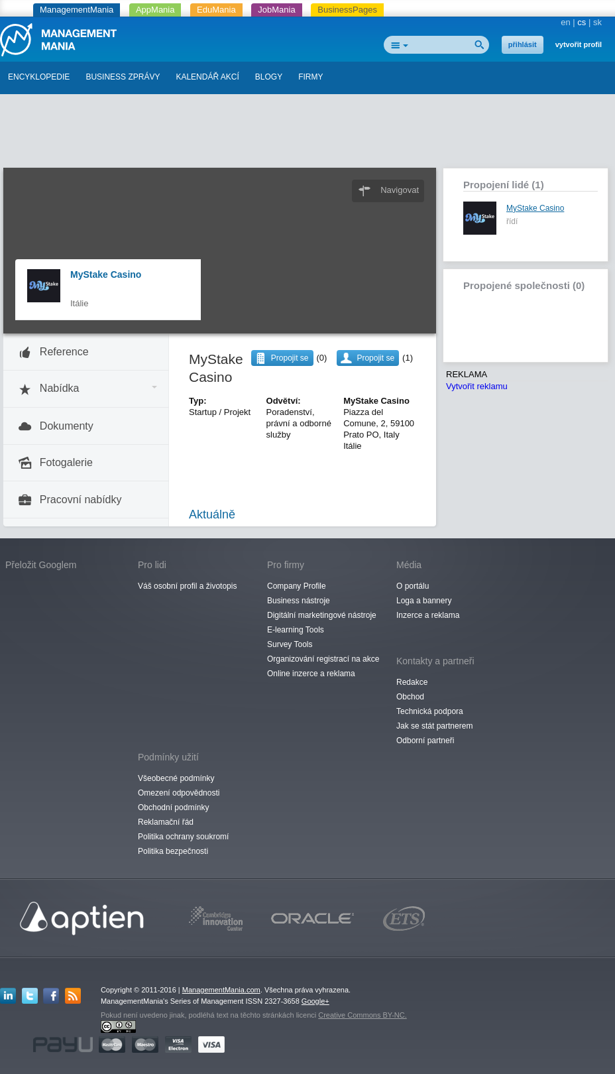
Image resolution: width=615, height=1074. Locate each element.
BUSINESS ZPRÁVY (122, 77)
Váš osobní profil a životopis (187, 586)
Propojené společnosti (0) (524, 285)
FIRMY (310, 77)
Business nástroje (298, 600)
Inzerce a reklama (427, 615)
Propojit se (375, 358)
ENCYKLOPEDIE (39, 77)
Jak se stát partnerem (434, 726)
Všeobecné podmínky (176, 778)
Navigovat (399, 190)
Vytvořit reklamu (477, 386)
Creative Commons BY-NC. (362, 1015)
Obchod (410, 696)
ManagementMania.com (221, 990)
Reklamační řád (166, 822)
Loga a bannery (423, 600)
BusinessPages (347, 10)
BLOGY (268, 77)
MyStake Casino (105, 274)
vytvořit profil (578, 44)
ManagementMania (76, 10)
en (565, 22)
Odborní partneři (425, 740)
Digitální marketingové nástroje (321, 615)
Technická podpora (429, 711)
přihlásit (522, 44)
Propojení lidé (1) (503, 184)
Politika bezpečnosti (173, 851)
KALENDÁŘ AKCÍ (207, 77)
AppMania (155, 10)
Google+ (315, 1001)
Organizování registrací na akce (323, 659)
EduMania (216, 10)
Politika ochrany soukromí (183, 836)
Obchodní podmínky (173, 807)
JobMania (276, 10)
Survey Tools (289, 644)
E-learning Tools (295, 629)
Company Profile (296, 586)
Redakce (411, 682)
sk (597, 22)
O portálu (412, 586)
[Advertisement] (307, 134)
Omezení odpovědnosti (178, 793)
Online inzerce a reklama (311, 673)
